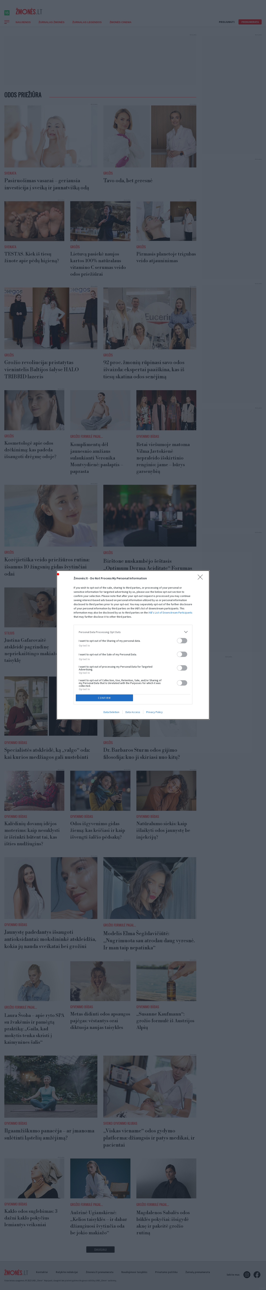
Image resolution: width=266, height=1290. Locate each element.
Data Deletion (111, 712)
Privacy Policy (154, 712)
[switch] (182, 640)
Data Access (132, 712)
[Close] (201, 578)
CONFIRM (104, 698)
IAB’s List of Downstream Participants (170, 612)
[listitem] (133, 632)
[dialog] (133, 645)
